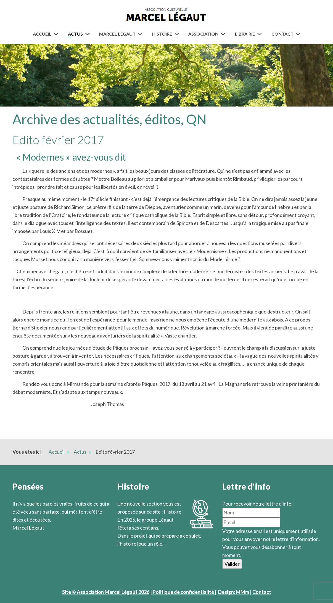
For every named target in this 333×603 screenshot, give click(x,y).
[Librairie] (260, 34)
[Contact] (299, 34)
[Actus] (88, 34)
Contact (282, 33)
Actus (75, 33)
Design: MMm (233, 592)
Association (203, 33)
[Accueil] (57, 34)
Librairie (245, 33)
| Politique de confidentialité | (183, 592)
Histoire (162, 33)
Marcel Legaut (117, 33)
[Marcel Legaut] (141, 34)
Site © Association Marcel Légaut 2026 (105, 592)
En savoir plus (132, 552)
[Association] (224, 34)
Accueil (42, 33)
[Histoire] (178, 34)
